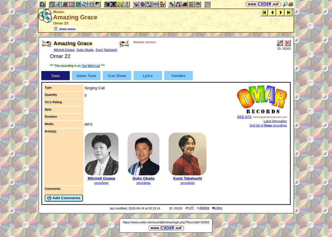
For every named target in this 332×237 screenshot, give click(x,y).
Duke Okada (85, 49)
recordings (101, 182)
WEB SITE (244, 116)
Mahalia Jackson (144, 42)
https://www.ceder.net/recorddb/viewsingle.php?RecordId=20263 (166, 222)
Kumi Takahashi (106, 49)
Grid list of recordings (268, 125)
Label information (275, 121)
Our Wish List (91, 65)
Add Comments (64, 198)
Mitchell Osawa (64, 49)
